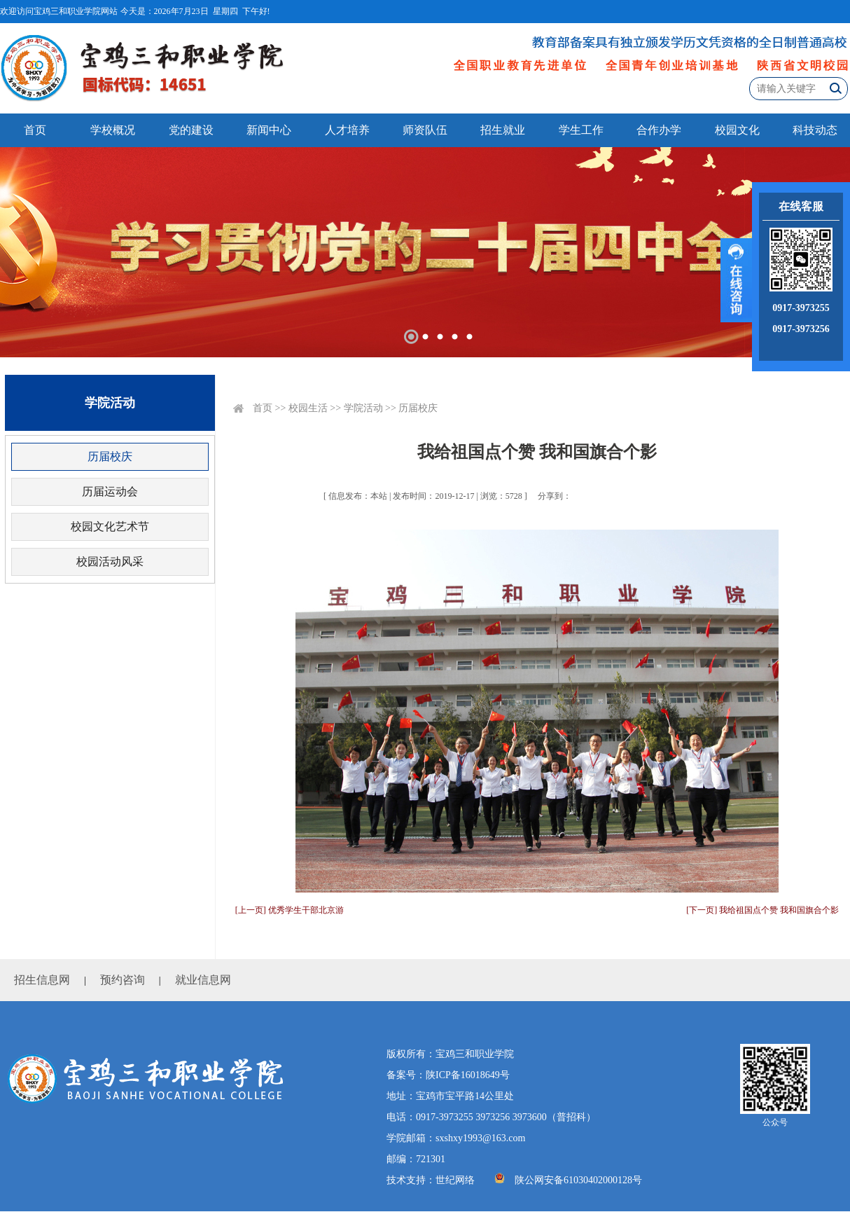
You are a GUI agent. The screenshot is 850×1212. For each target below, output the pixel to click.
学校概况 (112, 130)
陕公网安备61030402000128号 (578, 1180)
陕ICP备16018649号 (468, 1075)
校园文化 (737, 130)
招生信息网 (42, 980)
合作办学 (658, 130)
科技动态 (815, 130)
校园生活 (308, 408)
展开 (736, 280)
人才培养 (347, 130)
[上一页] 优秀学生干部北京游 (289, 910)
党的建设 (191, 130)
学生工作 (581, 130)
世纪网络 (455, 1180)
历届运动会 (110, 491)
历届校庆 (110, 456)
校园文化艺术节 (110, 526)
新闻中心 (268, 130)
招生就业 (502, 130)
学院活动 (363, 408)
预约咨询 (122, 980)
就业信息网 (203, 980)
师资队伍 (425, 130)
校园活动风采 (110, 561)
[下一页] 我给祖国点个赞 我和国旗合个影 (762, 910)
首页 (35, 130)
